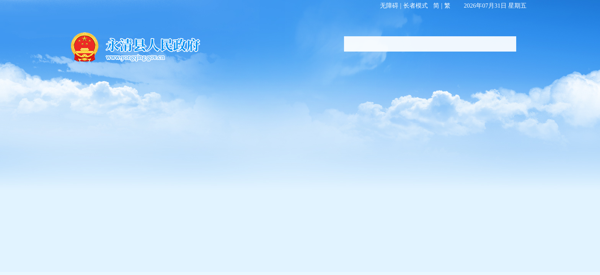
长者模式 (415, 5)
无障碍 (389, 5)
